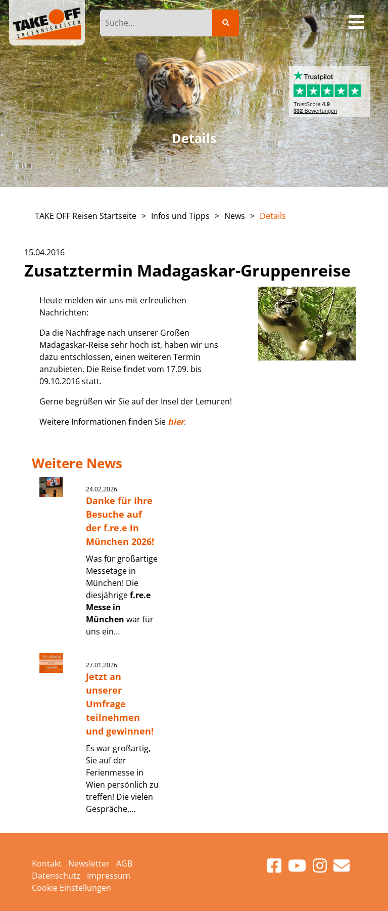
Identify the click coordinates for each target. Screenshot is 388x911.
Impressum (108, 875)
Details (273, 215)
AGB (124, 863)
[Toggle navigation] (357, 22)
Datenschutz (56, 875)
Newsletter (89, 863)
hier (176, 421)
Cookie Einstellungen (71, 887)
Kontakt (47, 863)
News (234, 215)
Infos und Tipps (180, 215)
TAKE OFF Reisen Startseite (85, 215)
